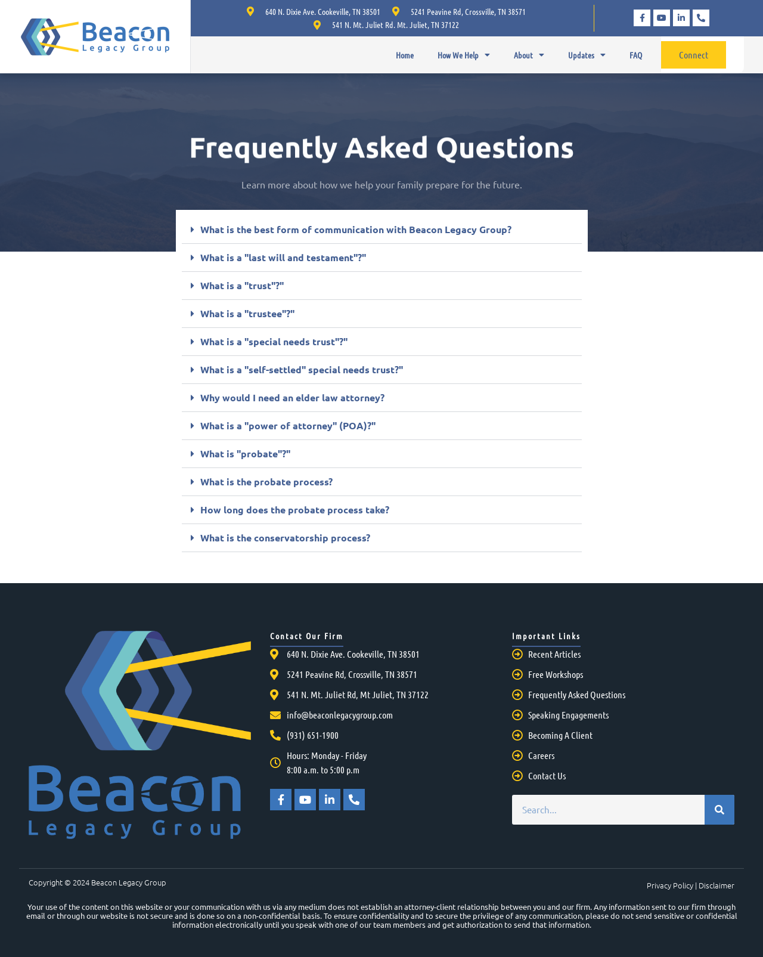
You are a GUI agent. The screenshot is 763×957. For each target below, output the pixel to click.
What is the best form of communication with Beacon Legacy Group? (355, 229)
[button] (382, 230)
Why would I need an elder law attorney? (292, 397)
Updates (587, 55)
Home (405, 54)
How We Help (464, 55)
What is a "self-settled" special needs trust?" (301, 369)
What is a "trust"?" (242, 285)
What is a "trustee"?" (247, 313)
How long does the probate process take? (294, 509)
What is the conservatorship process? (285, 537)
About (529, 55)
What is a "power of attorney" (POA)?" (288, 425)
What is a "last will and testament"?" (283, 257)
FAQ (635, 54)
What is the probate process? (266, 481)
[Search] (719, 810)
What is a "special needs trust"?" (274, 341)
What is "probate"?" (245, 453)
